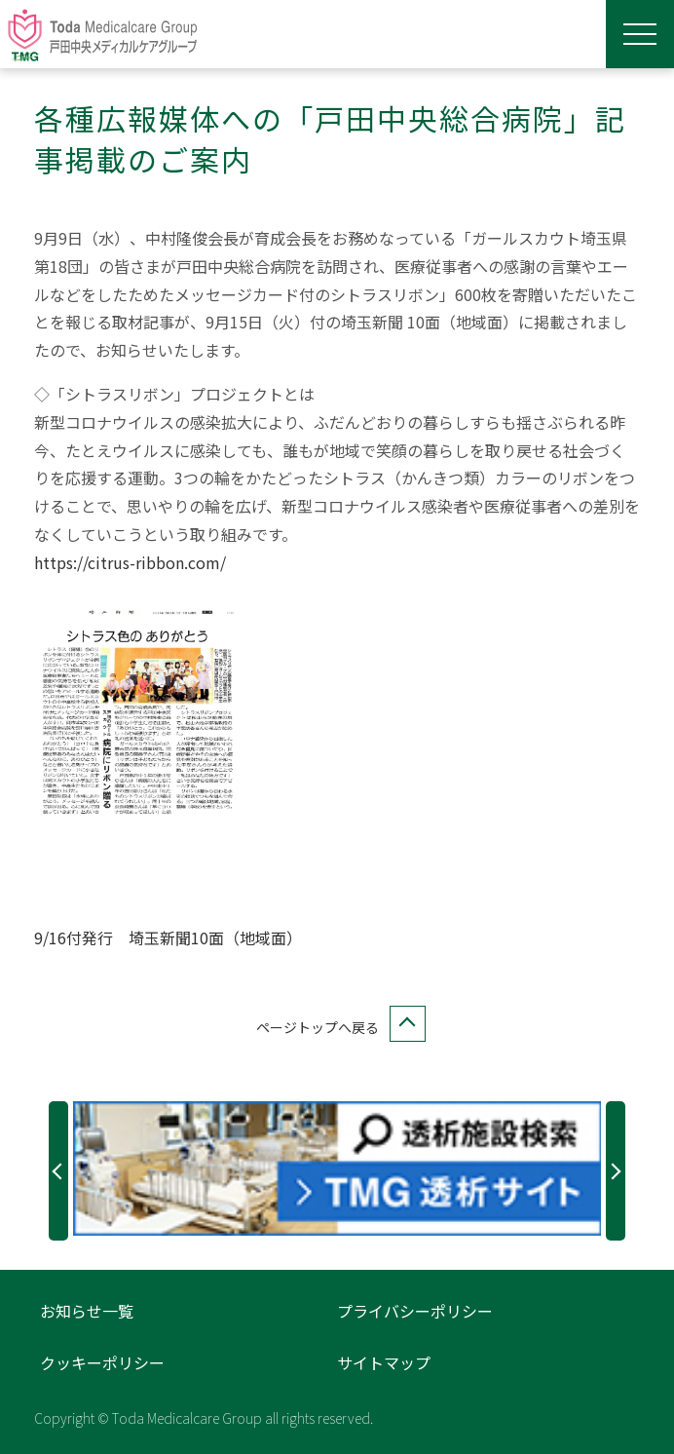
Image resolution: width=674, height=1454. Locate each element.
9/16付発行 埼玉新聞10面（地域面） (168, 937)
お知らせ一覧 (86, 1310)
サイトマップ (384, 1362)
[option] (337, 1168)
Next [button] (615, 1171)
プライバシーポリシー (415, 1310)
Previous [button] (58, 1171)
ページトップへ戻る (337, 1028)
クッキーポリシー (102, 1362)
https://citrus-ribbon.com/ (130, 562)
